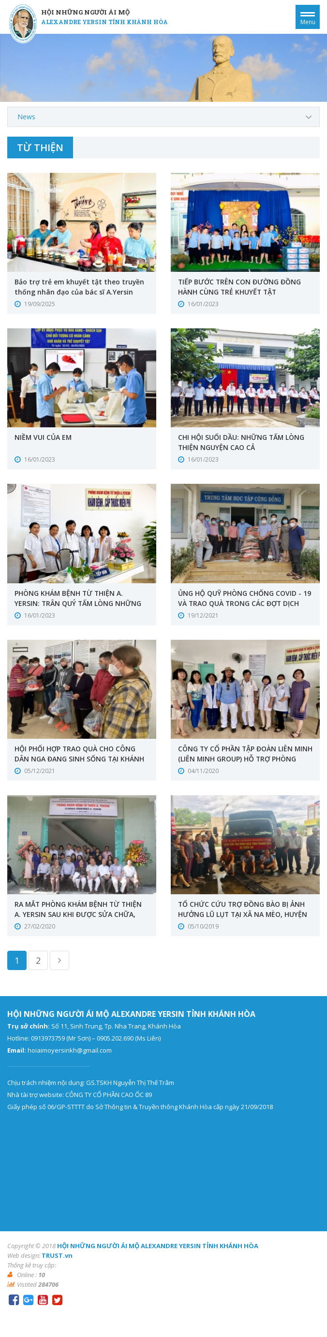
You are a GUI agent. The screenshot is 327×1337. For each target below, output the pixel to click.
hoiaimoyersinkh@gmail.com (70, 1050)
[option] (163, 68)
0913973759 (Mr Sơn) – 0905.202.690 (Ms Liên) (96, 1038)
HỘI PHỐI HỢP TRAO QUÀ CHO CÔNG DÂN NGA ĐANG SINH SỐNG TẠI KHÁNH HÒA (80, 759)
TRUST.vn (57, 1255)
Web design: (23, 1255)
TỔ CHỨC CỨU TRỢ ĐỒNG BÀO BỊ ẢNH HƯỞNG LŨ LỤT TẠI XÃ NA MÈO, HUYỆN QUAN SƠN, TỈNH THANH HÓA (243, 914)
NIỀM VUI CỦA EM (44, 437)
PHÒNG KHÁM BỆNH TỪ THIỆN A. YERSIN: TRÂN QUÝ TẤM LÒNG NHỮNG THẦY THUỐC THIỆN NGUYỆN (79, 603)
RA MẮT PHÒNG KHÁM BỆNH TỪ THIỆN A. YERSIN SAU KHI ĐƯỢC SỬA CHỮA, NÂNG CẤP (79, 914)
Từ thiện (40, 147)
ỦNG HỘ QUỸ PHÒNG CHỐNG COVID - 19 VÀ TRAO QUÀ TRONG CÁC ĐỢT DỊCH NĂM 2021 (244, 603)
